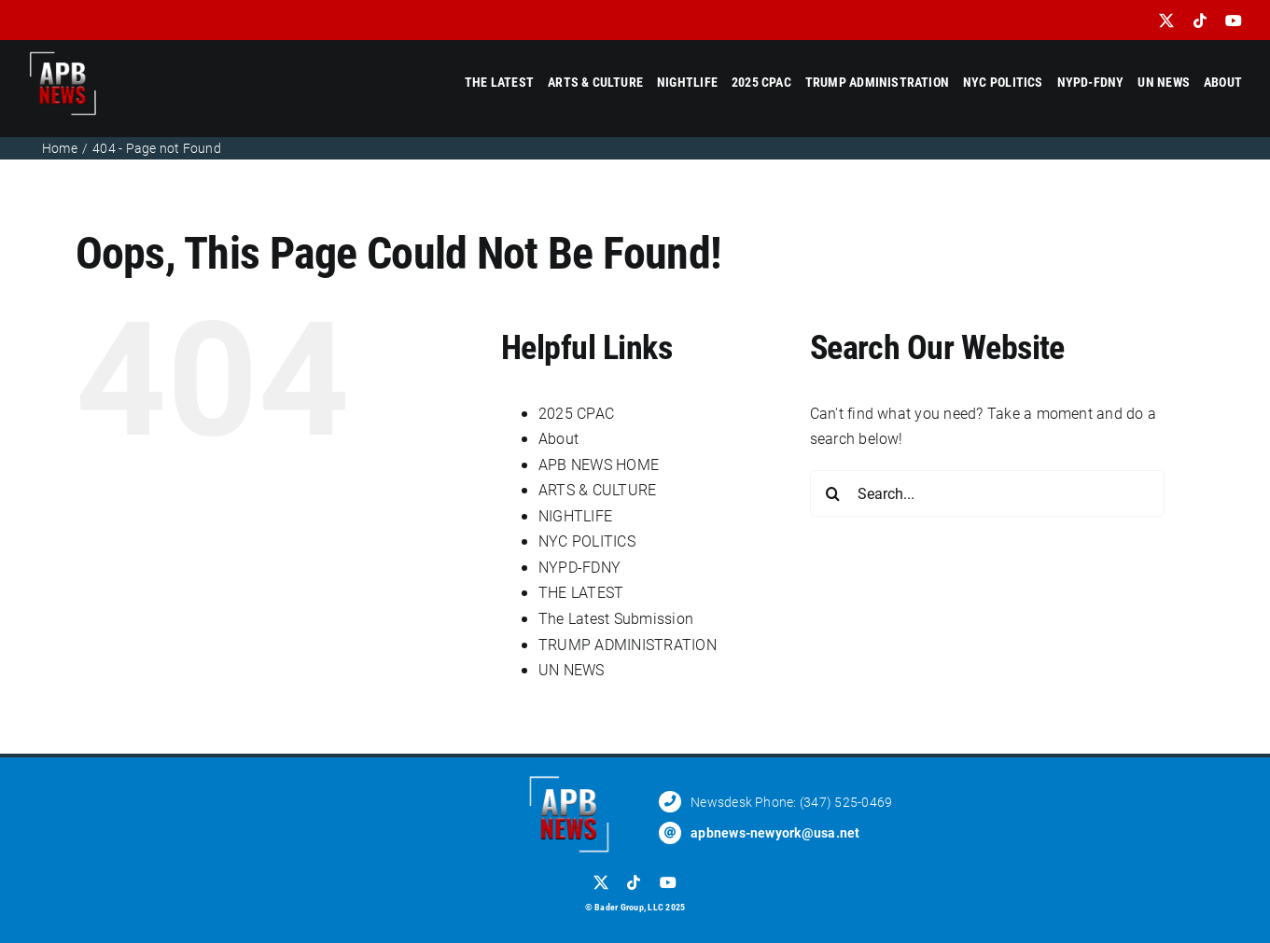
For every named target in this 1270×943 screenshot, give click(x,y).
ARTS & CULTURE (597, 489)
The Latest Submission (615, 618)
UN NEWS (571, 669)
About (558, 438)
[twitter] (1166, 20)
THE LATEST (580, 592)
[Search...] (987, 493)
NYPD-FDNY (579, 566)
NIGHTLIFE (575, 515)
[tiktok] (1200, 20)
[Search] (833, 493)
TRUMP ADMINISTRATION (627, 644)
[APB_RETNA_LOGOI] (63, 55)
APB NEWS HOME (598, 464)
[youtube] (1233, 20)
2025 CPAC (576, 413)
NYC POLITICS (586, 540)
